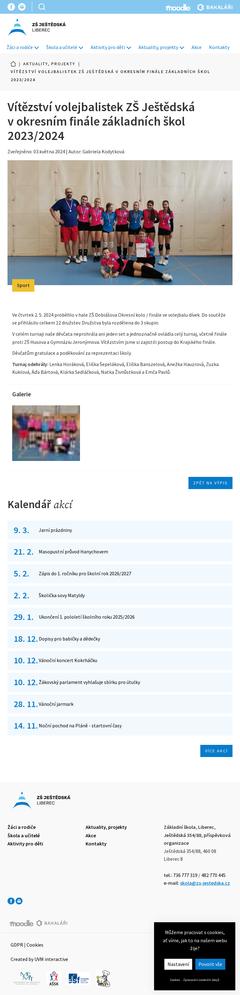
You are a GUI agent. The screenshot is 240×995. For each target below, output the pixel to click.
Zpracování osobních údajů (201, 980)
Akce (197, 47)
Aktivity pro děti (111, 47)
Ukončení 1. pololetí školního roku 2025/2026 (87, 617)
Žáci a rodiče (23, 47)
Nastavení (178, 964)
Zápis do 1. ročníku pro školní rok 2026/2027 (85, 573)
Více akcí (216, 751)
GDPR (17, 945)
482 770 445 (213, 875)
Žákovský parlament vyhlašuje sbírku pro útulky (89, 682)
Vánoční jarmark (56, 704)
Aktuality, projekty (161, 47)
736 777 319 (185, 875)
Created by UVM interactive (39, 959)
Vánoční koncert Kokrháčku (68, 660)
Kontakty (219, 47)
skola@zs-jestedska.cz (205, 883)
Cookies (175, 980)
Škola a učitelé (64, 47)
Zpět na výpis (210, 483)
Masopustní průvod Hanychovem (73, 551)
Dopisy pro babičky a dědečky (69, 639)
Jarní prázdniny (55, 530)
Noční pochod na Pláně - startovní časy (80, 725)
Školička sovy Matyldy (62, 595)
